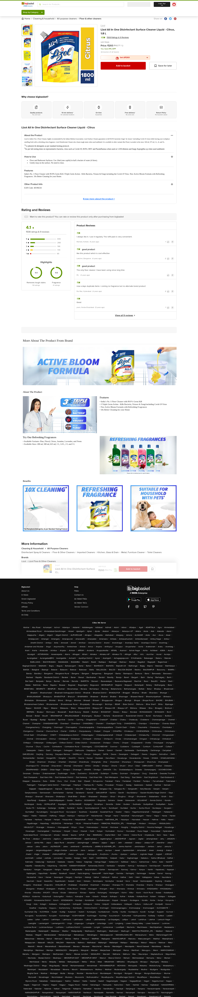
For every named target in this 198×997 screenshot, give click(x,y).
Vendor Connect (81, 607)
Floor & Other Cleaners (64, 552)
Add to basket (123, 65)
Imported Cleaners (86, 552)
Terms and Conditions (30, 611)
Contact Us (79, 595)
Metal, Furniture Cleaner (133, 552)
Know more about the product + (99, 199)
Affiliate (24, 607)
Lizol (103, 25)
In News (24, 595)
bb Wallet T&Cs (80, 603)
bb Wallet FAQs (80, 599)
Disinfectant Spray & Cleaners (36, 552)
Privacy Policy (27, 603)
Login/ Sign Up (162, 4)
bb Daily (24, 615)
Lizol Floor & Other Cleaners (42, 561)
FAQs (76, 591)
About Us (25, 591)
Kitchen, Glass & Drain (108, 552)
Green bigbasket (28, 599)
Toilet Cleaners (154, 552)
